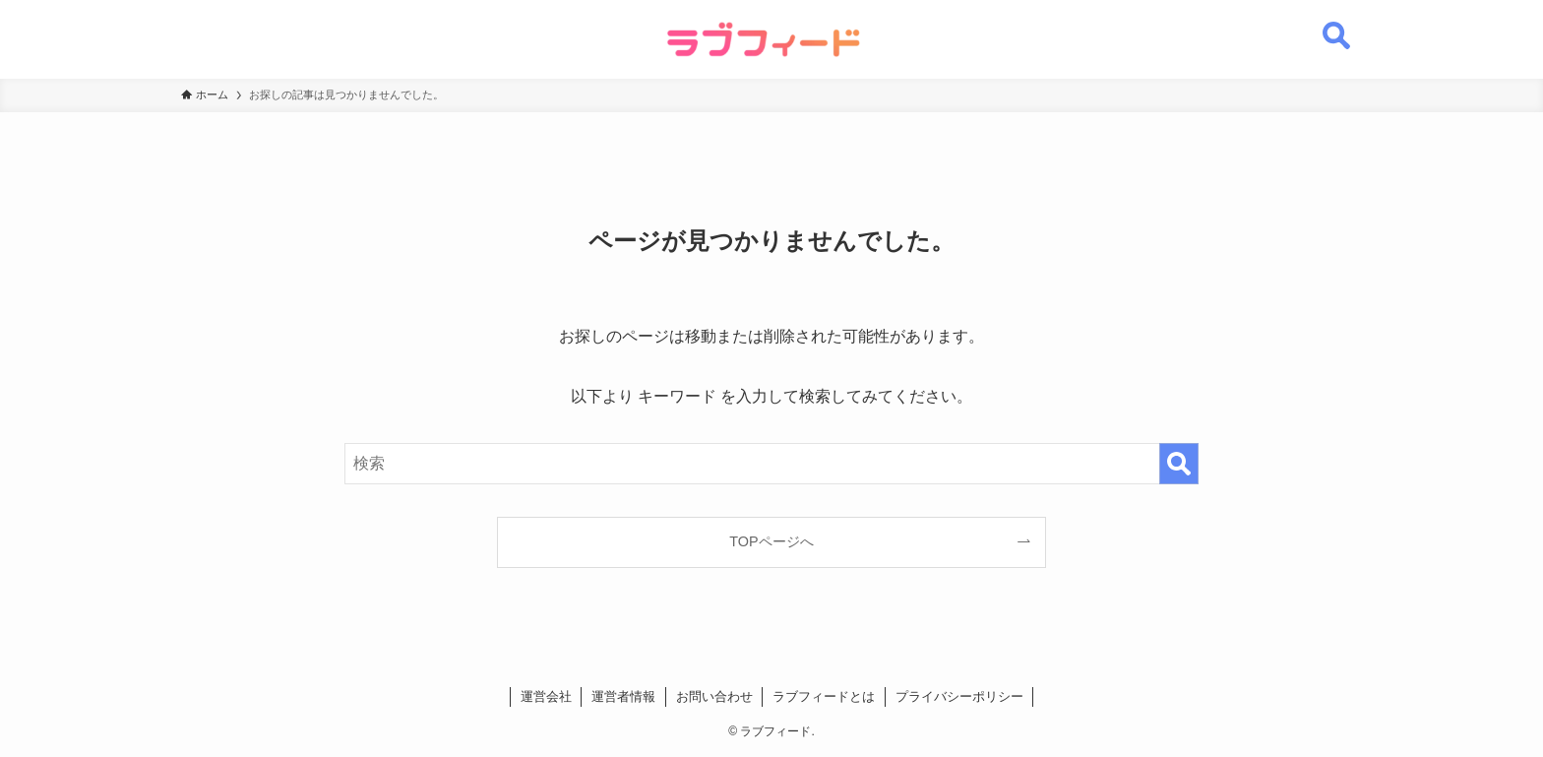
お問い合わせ (714, 696)
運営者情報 (623, 696)
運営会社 (546, 696)
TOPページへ (771, 541)
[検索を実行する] (1179, 463)
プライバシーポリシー (959, 696)
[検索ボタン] (1336, 24)
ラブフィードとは (823, 696)
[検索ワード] (771, 463)
